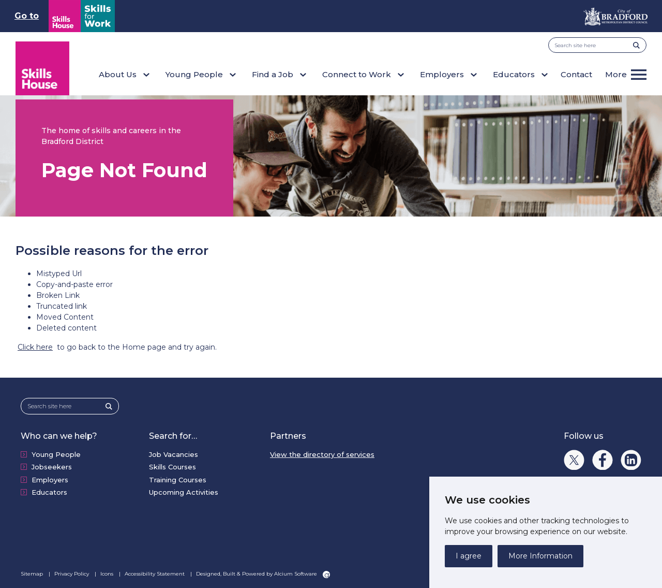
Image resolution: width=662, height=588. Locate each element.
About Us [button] (118, 74)
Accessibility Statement (155, 573)
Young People (56, 454)
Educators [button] (514, 74)
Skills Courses (172, 467)
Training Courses (177, 480)
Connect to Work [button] (356, 74)
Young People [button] (194, 74)
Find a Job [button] (272, 74)
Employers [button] (442, 74)
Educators (49, 492)
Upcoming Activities (183, 492)
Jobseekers (52, 467)
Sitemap (32, 573)
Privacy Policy (72, 573)
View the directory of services (322, 454)
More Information (540, 556)
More (616, 74)
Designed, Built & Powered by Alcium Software (263, 574)
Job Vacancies (173, 454)
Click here (35, 347)
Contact (576, 74)
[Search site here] (594, 45)
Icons (107, 573)
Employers (50, 480)
